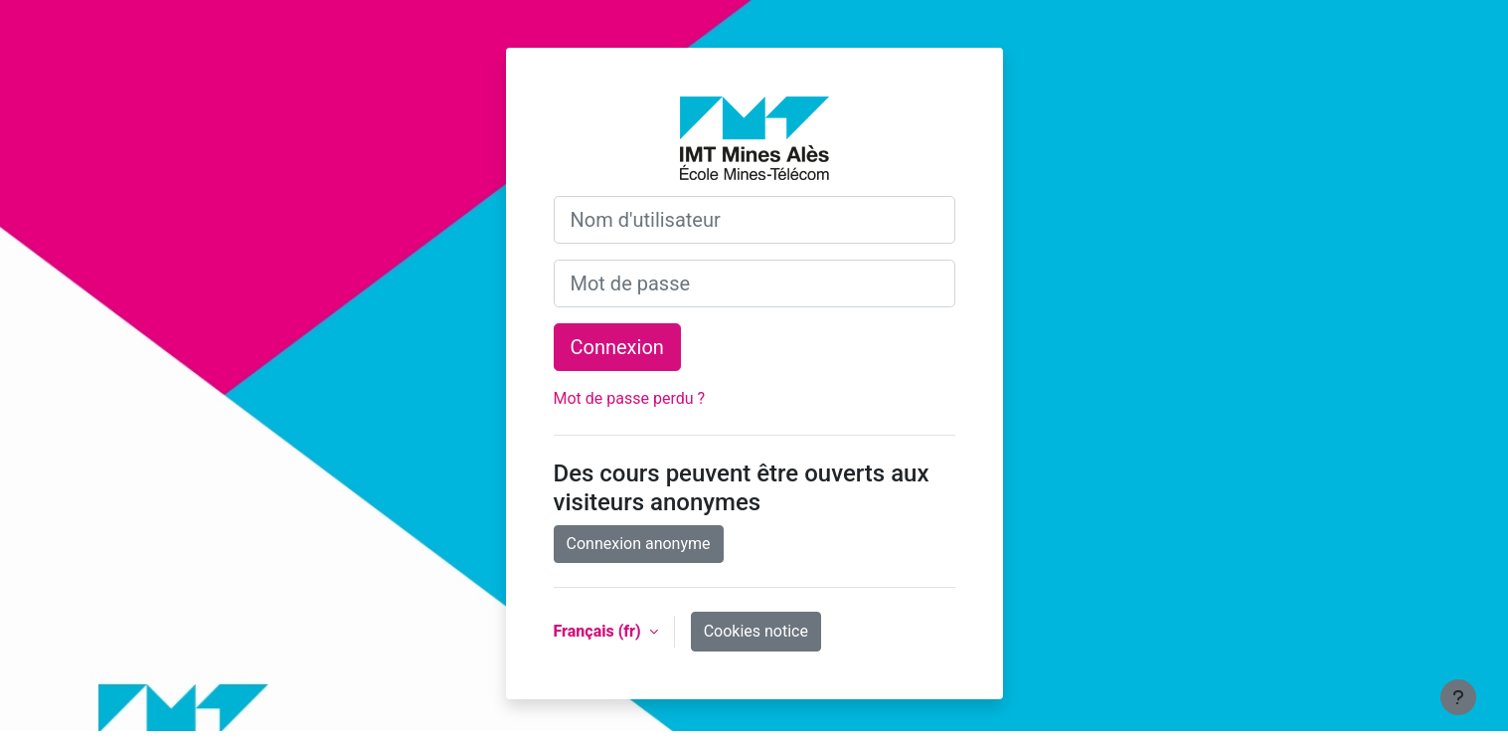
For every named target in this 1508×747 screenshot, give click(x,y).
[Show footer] (1458, 697)
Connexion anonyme (639, 543)
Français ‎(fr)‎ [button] (599, 631)
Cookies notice (756, 631)
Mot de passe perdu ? (630, 398)
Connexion (617, 347)
